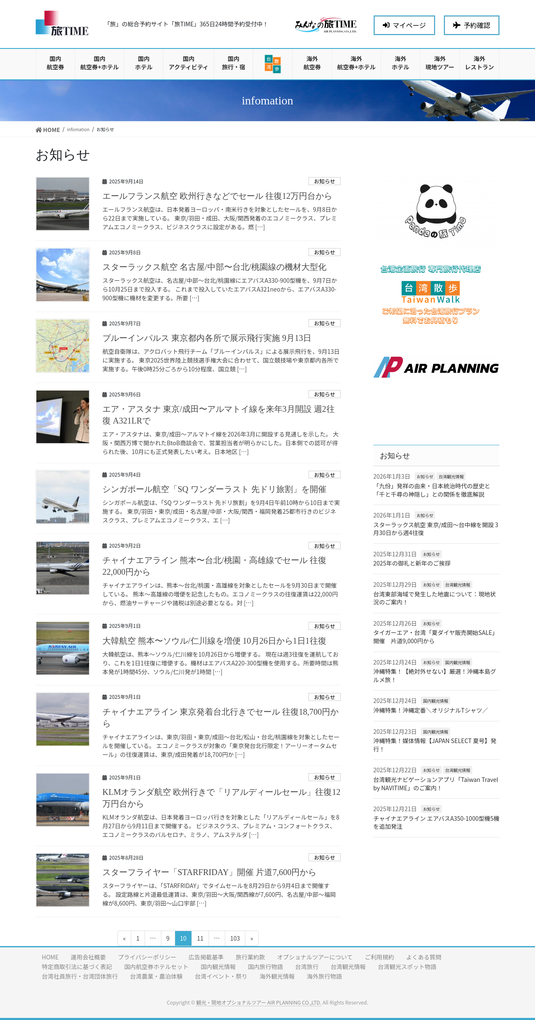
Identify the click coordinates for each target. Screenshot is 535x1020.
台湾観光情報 (451, 476)
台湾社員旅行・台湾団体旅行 (80, 976)
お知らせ (324, 181)
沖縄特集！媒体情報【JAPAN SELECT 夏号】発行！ (434, 744)
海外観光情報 (277, 976)
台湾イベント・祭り (221, 976)
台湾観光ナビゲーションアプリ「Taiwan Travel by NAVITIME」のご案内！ (435, 783)
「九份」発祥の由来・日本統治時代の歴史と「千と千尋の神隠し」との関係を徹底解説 (431, 490)
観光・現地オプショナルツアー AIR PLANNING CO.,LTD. (258, 1002)
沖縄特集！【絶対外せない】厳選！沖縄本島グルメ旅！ (434, 675)
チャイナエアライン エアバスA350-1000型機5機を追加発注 (436, 822)
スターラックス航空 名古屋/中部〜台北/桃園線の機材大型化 (214, 266)
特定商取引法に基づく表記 (77, 966)
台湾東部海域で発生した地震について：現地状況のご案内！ (434, 598)
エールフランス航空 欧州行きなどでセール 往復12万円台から (217, 195)
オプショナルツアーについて (315, 957)
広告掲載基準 (206, 957)
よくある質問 (423, 957)
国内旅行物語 (265, 966)
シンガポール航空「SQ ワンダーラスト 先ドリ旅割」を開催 (214, 489)
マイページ (404, 25)
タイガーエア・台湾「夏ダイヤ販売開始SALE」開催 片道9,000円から (435, 636)
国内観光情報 (457, 662)
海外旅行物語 (324, 976)
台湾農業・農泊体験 (156, 976)
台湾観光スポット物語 (407, 966)
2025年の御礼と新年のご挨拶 (412, 563)
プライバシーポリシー (147, 957)
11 (200, 939)
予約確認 (471, 25)
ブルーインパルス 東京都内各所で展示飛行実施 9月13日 (206, 338)
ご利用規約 (379, 957)
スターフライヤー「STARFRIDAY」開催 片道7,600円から (209, 872)
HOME (50, 957)
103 (235, 939)
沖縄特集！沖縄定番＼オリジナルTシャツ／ (430, 710)
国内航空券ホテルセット (156, 966)
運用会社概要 (88, 957)
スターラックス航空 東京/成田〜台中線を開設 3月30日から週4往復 (435, 528)
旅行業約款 (250, 957)
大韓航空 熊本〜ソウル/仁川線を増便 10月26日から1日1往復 (214, 640)
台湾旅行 (306, 966)
